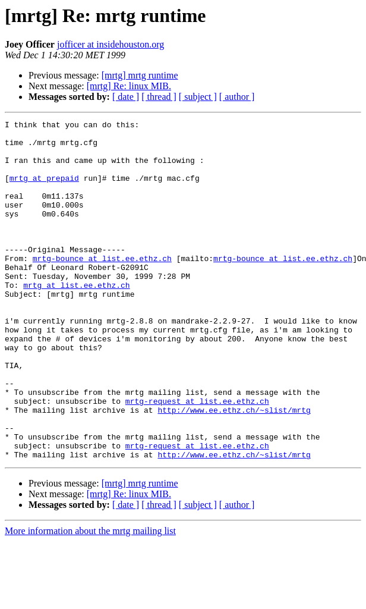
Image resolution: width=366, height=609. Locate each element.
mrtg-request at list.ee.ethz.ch (197, 458)
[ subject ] (198, 97)
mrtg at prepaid (44, 190)
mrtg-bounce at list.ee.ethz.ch (102, 286)
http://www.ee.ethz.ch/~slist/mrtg (233, 468)
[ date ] (125, 97)
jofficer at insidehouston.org (110, 44)
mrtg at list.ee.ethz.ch (76, 318)
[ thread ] (158, 97)
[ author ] (237, 97)
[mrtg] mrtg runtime (140, 75)
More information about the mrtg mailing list (90, 599)
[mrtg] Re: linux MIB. (129, 86)
